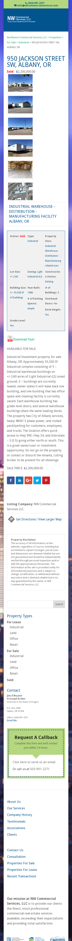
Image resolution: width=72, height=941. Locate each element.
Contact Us (15, 850)
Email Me (12, 720)
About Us (14, 802)
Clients (12, 834)
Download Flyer (21, 339)
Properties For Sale (21, 863)
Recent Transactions (21, 876)
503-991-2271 (40, 769)
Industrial (17, 627)
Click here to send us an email (34, 762)
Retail (14, 644)
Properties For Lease (22, 870)
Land (13, 633)
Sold (10, 680)
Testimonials (16, 821)
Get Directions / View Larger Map (34, 519)
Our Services (16, 808)
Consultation (16, 857)
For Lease (14, 622)
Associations (16, 828)
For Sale (13, 651)
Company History (19, 815)
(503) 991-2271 (36, 3)
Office (14, 639)
